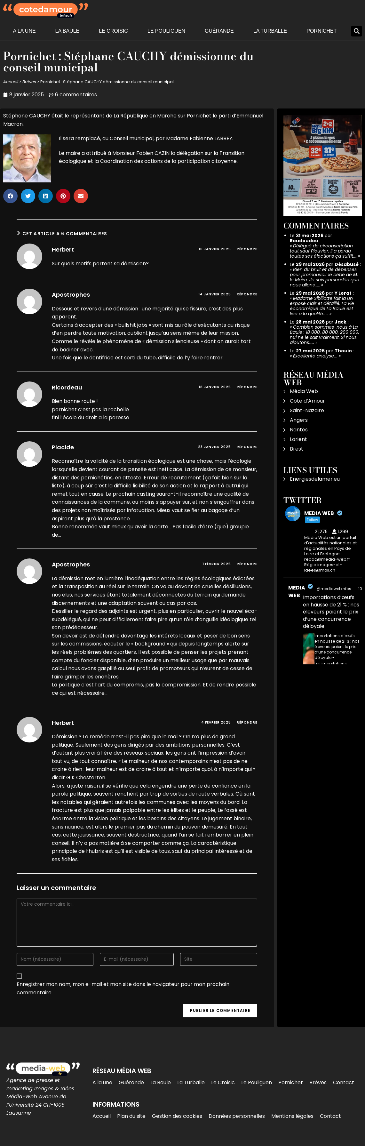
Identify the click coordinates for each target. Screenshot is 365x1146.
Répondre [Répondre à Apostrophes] (247, 294)
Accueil (10, 82)
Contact (343, 1082)
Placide (63, 447)
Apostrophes (71, 295)
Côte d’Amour (307, 401)
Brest (296, 449)
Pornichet (321, 31)
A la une (24, 31)
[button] (356, 31)
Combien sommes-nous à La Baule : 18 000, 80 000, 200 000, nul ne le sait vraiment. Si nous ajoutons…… (324, 335)
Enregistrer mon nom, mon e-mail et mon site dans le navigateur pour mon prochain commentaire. (123, 988)
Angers (299, 420)
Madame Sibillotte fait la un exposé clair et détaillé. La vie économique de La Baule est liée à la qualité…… (322, 306)
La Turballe (270, 31)
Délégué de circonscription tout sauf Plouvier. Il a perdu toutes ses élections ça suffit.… (323, 251)
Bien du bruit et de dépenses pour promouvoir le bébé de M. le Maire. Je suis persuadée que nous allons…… (324, 277)
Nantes (299, 429)
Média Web (304, 391)
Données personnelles (237, 1116)
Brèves (29, 82)
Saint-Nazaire (307, 410)
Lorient (298, 439)
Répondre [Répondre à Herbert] (247, 249)
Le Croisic (113, 31)
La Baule (67, 31)
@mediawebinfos (334, 588)
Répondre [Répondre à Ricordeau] (247, 387)
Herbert (63, 249)
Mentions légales (292, 1116)
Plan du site (131, 1116)
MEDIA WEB (296, 591)
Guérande (219, 31)
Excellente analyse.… (315, 356)
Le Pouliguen (166, 31)
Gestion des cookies (177, 1116)
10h (361, 588)
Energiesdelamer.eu (315, 479)
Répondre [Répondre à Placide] (247, 447)
